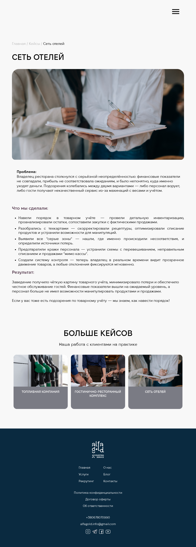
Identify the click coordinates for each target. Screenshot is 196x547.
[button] (175, 11)
